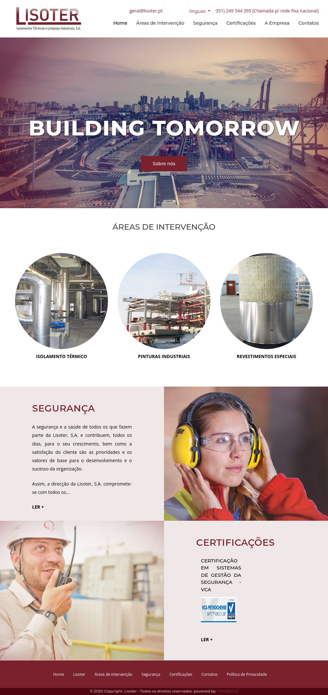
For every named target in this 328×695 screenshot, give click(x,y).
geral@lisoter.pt (145, 10)
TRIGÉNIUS (227, 691)
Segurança (205, 23)
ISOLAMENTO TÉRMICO (61, 356)
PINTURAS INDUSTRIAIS (164, 356)
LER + (38, 507)
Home (120, 23)
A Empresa (277, 23)
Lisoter (79, 674)
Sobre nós (164, 164)
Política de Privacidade (247, 674)
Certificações (241, 23)
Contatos (309, 23)
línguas (198, 11)
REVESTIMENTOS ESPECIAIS (266, 356)
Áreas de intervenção (160, 23)
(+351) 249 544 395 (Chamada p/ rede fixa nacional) (265, 10)
